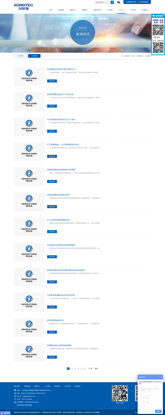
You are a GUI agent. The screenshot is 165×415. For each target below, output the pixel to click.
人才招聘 (47, 386)
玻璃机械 (27, 386)
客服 (157, 37)
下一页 (90, 368)
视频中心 (37, 386)
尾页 (96, 368)
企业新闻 (20, 56)
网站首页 (17, 386)
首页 (133, 56)
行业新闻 (34, 56)
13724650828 (30, 393)
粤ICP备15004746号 (32, 402)
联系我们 (78, 386)
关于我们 (68, 386)
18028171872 (40, 393)
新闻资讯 (140, 56)
